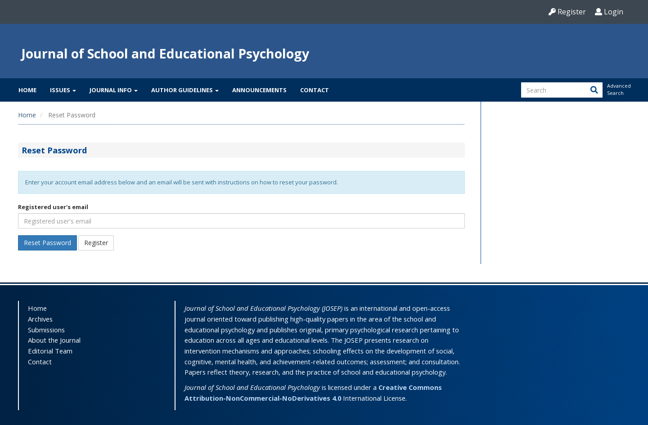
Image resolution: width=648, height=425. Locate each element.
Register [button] (96, 242)
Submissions (46, 329)
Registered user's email (53, 207)
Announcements (259, 90)
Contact (314, 90)
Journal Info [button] (114, 90)
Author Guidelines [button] (185, 90)
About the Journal (54, 340)
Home (27, 90)
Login (609, 12)
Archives (40, 318)
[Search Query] (562, 90)
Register (567, 12)
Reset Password (47, 242)
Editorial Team (50, 350)
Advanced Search (618, 89)
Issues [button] (63, 90)
